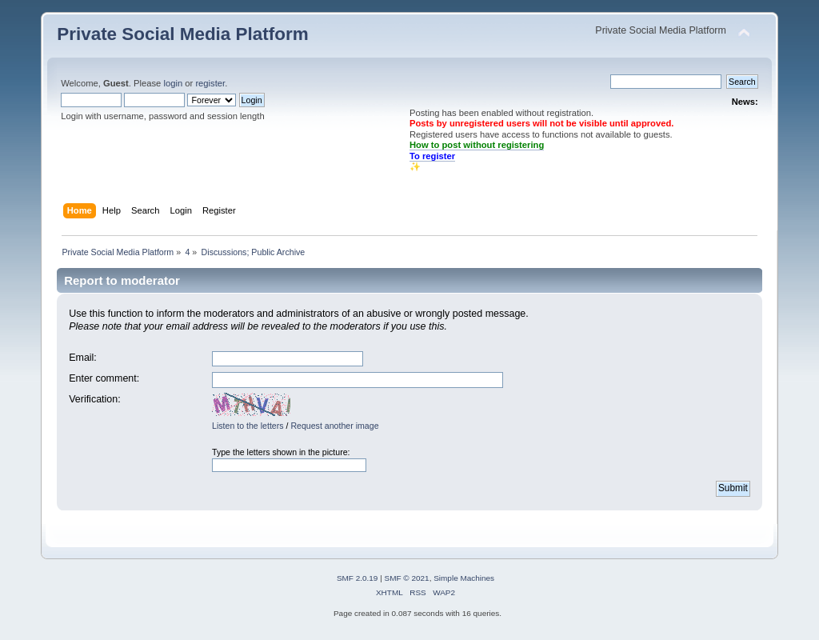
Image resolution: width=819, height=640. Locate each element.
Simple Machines (463, 578)
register (210, 83)
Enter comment (103, 378)
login (172, 83)
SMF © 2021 (407, 578)
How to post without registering (477, 145)
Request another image (334, 425)
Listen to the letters (248, 425)
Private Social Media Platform (182, 34)
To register (432, 156)
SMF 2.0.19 (357, 578)
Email (81, 357)
